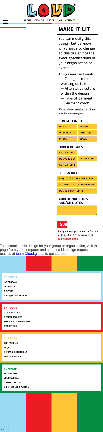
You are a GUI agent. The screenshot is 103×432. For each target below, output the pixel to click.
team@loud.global (68, 239)
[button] (6, 23)
